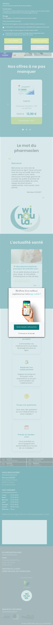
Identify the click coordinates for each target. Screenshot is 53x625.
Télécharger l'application (26, 327)
